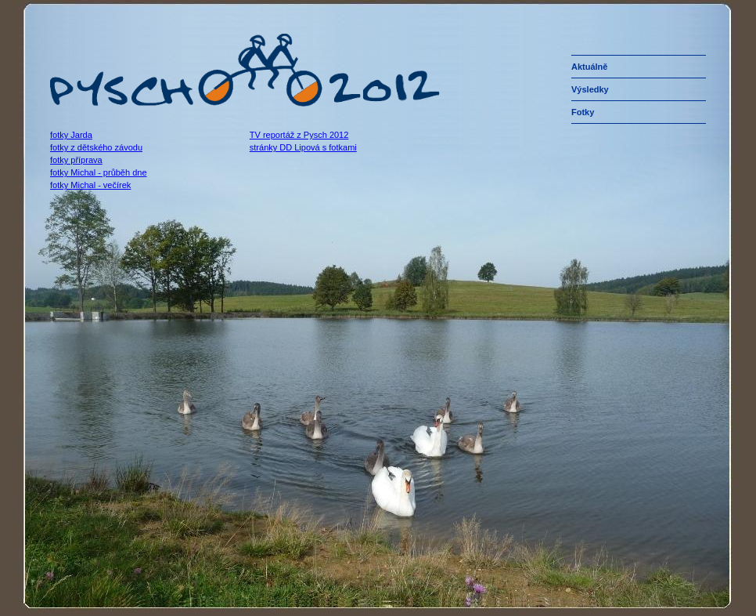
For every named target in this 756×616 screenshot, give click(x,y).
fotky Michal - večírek (90, 185)
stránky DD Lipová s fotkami (303, 147)
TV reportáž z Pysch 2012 (299, 135)
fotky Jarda (71, 135)
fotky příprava (76, 160)
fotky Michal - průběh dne (98, 172)
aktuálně (589, 66)
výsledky (590, 89)
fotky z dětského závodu (96, 147)
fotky (582, 112)
